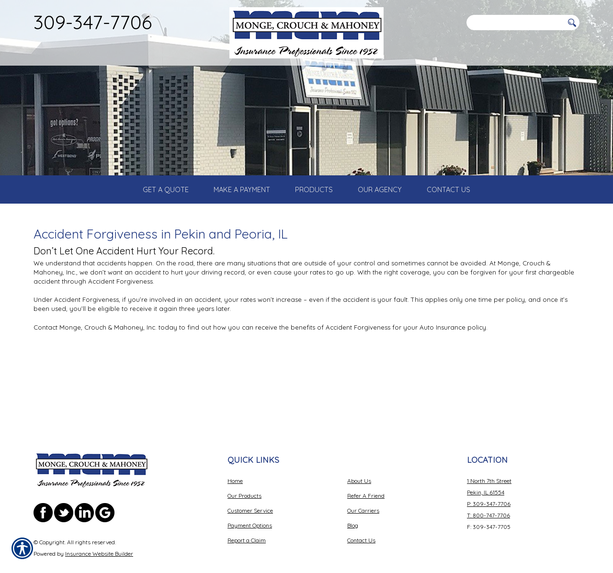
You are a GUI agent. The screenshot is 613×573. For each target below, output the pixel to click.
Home (235, 458)
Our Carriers (363, 488)
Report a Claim (246, 517)
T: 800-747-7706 (488, 492)
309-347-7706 (93, 22)
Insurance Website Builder (99, 531)
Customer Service (250, 488)
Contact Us (361, 517)
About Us (359, 458)
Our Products (244, 473)
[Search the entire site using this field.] (515, 22)
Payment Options (249, 502)
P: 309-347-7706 (489, 481)
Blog (352, 502)
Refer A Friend (366, 473)
